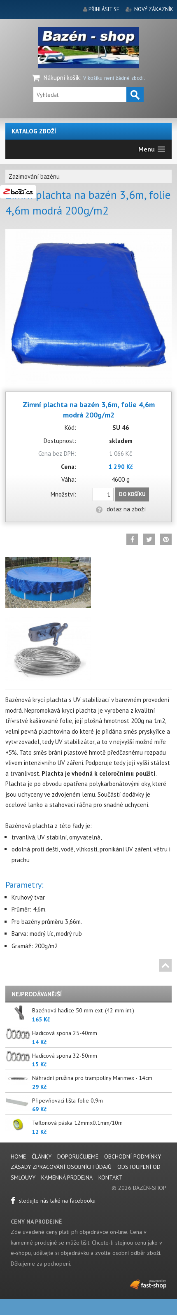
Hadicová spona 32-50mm (64, 1055)
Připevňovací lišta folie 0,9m (67, 1100)
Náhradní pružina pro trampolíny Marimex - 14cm (92, 1078)
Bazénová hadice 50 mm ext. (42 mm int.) (83, 1010)
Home (18, 1156)
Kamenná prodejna (67, 1177)
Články (42, 1156)
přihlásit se (103, 9)
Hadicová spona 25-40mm (64, 1033)
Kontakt (110, 1177)
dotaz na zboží (121, 509)
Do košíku (132, 494)
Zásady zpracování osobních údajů (61, 1166)
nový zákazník (153, 9)
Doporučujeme (77, 1156)
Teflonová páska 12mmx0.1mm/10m (77, 1122)
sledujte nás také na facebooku (53, 1200)
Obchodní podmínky (132, 1156)
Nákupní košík (62, 78)
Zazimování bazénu (34, 176)
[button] (151, 149)
